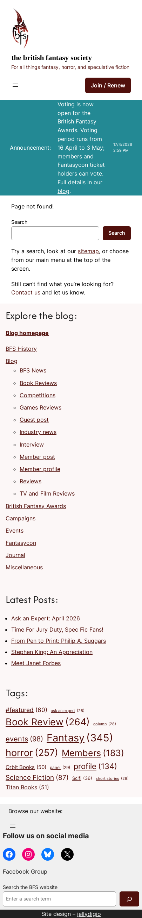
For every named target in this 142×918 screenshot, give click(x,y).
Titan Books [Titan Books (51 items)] (27, 787)
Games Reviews (40, 407)
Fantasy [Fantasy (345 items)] (80, 738)
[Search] (129, 898)
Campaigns (20, 518)
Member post (37, 456)
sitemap (88, 251)
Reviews (30, 481)
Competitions (37, 395)
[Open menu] (15, 85)
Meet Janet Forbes (36, 663)
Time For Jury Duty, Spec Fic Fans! (57, 629)
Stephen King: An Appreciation (52, 651)
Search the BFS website (30, 887)
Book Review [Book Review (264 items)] (48, 722)
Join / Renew (108, 85)
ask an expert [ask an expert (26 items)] (67, 711)
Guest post (34, 419)
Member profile (40, 468)
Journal (15, 554)
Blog (12, 360)
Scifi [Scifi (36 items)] (82, 778)
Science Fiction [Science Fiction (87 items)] (37, 778)
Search (19, 222)
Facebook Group (25, 871)
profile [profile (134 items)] (95, 766)
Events (14, 530)
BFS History (21, 348)
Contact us (25, 292)
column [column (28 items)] (104, 724)
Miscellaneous (24, 567)
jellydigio (89, 913)
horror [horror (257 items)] (32, 753)
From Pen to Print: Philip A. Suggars (58, 640)
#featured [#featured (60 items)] (26, 710)
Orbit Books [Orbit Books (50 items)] (26, 767)
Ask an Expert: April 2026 (45, 618)
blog (63, 190)
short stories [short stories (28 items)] (112, 779)
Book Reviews (38, 382)
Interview (32, 444)
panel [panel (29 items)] (60, 768)
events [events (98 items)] (24, 738)
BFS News (33, 370)
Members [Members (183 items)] (93, 753)
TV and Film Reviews (47, 493)
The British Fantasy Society (51, 58)
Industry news (38, 431)
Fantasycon (21, 542)
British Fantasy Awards (36, 506)
